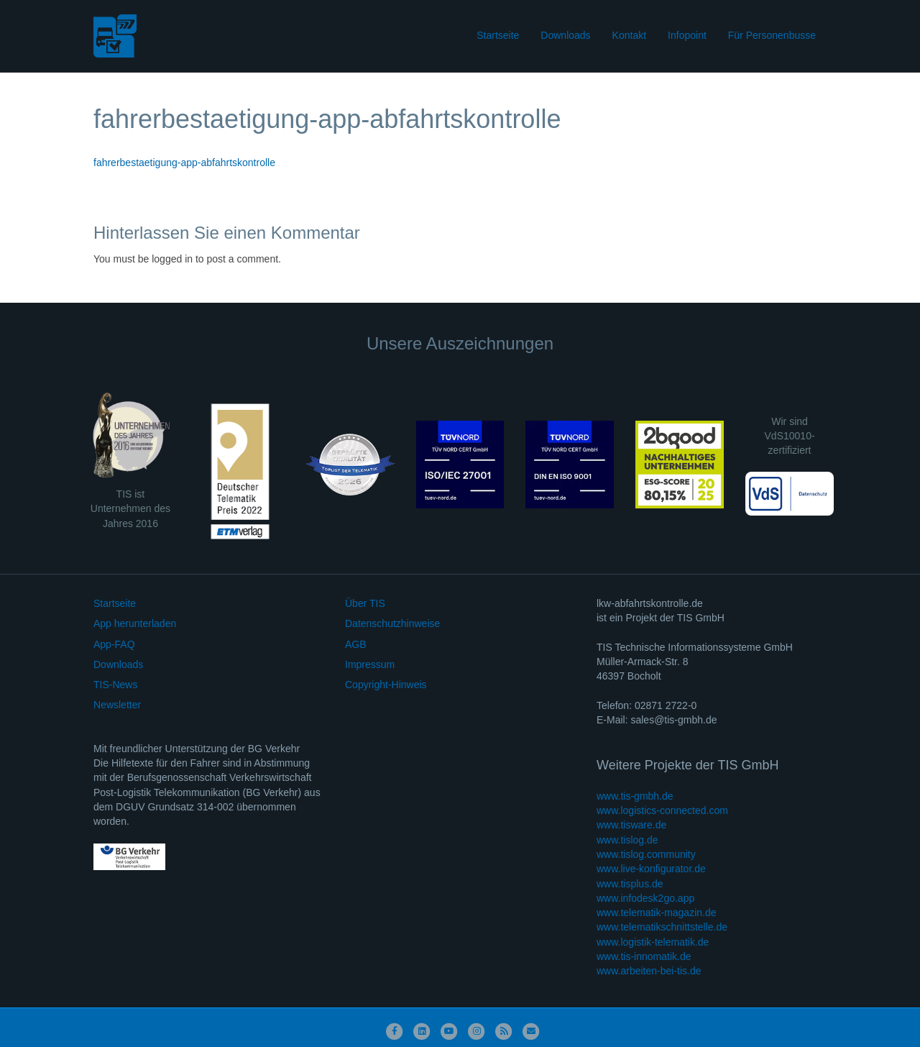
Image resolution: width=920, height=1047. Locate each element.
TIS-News (115, 684)
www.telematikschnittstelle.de (662, 927)
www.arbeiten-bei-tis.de (649, 971)
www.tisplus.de (630, 884)
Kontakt (629, 35)
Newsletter (117, 704)
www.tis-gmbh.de (635, 796)
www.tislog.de (627, 840)
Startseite (498, 35)
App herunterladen (134, 623)
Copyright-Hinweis (386, 684)
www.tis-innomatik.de (644, 956)
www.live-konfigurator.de (651, 868)
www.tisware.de (631, 825)
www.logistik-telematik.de (653, 942)
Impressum (370, 664)
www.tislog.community (646, 854)
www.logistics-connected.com (662, 810)
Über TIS (365, 603)
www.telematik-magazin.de (657, 912)
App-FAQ (114, 644)
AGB (356, 644)
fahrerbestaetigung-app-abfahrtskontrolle (184, 162)
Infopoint (687, 35)
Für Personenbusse (772, 35)
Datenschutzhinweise (392, 623)
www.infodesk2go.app (645, 898)
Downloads (565, 35)
